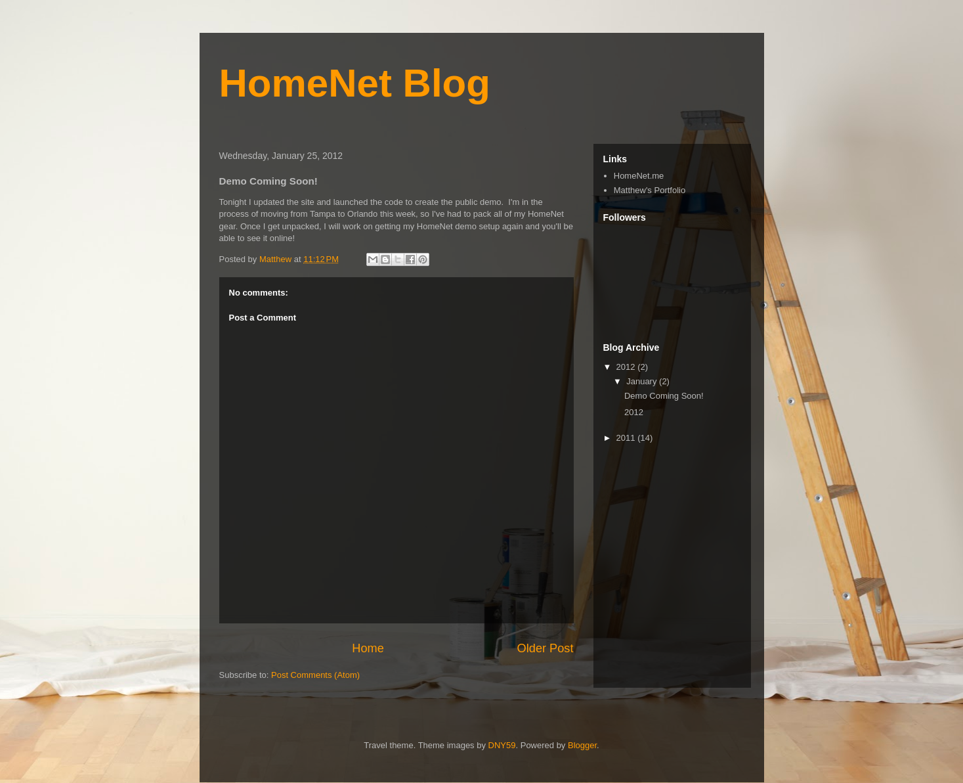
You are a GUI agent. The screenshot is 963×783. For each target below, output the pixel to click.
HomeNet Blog (354, 83)
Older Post (545, 648)
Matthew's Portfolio (649, 190)
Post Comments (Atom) (315, 675)
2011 (627, 438)
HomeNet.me (639, 176)
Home (368, 648)
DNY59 (502, 745)
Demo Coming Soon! (664, 396)
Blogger (582, 745)
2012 (627, 367)
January (642, 381)
